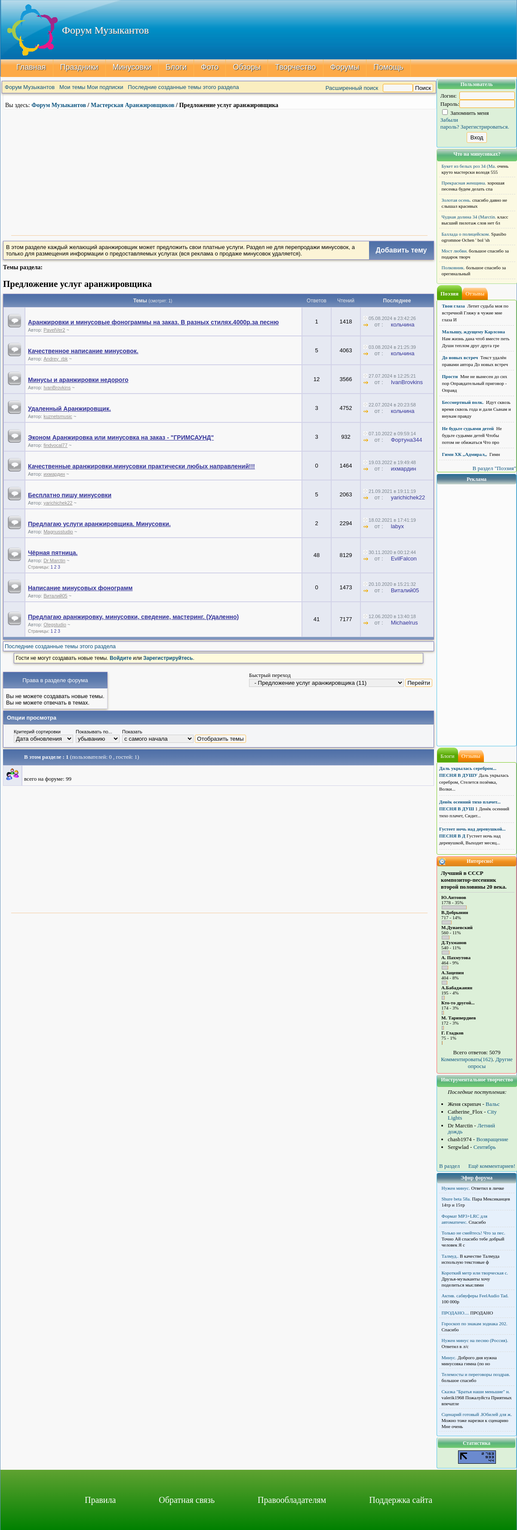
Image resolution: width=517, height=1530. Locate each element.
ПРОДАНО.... (455, 1312)
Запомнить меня (465, 113)
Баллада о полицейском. (466, 234)
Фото (209, 67)
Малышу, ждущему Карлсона (473, 331)
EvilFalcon (404, 558)
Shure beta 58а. (456, 1198)
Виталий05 (55, 595)
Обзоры (247, 67)
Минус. (449, 1357)
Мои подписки (105, 87)
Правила (100, 1500)
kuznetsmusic (57, 416)
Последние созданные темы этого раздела (183, 87)
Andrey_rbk (55, 358)
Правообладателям (292, 1500)
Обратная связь (187, 1500)
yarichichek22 (57, 502)
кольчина (403, 324)
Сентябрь (485, 1147)
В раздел (449, 1166)
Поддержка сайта (400, 1500)
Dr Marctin (54, 560)
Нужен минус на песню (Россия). (475, 1340)
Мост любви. (455, 250)
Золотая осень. (456, 200)
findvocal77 (55, 445)
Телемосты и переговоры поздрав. (476, 1374)
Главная (31, 67)
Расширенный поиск (352, 88)
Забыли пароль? (449, 123)
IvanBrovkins (57, 387)
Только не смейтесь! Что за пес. (473, 1232)
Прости (450, 376)
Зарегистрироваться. (485, 126)
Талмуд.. (450, 1256)
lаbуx (397, 526)
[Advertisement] (219, 171)
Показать (132, 731)
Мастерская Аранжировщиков (133, 105)
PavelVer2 (54, 329)
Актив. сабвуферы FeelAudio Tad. (475, 1295)
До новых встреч (460, 357)
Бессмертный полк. (463, 402)
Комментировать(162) (466, 1059)
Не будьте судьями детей (468, 428)
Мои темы (72, 87)
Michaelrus (404, 622)
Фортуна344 (406, 440)
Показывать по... (94, 731)
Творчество (295, 67)
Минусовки (132, 67)
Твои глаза (453, 305)
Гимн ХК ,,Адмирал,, (464, 454)
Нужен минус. (456, 1188)
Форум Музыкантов (30, 87)
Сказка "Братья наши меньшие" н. (476, 1391)
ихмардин (54, 474)
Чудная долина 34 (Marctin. (469, 216)
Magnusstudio (58, 531)
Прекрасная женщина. (464, 182)
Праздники (79, 67)
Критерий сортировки (37, 731)
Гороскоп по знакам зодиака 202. (475, 1323)
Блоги (176, 67)
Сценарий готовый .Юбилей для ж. (477, 1414)
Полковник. (453, 267)
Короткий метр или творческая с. (475, 1272)
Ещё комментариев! (491, 1166)
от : (376, 324)
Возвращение (492, 1139)
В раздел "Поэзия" (494, 468)
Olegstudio (54, 624)
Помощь (388, 67)
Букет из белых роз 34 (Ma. (469, 166)
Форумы (345, 67)
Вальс (493, 1104)
